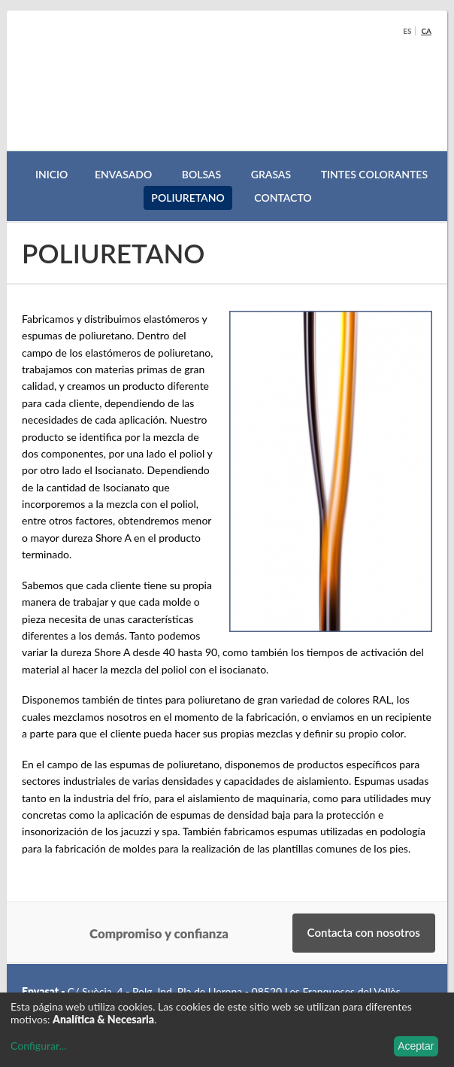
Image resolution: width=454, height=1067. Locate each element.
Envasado (123, 174)
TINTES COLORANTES (374, 174)
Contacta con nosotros (363, 932)
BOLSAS (201, 174)
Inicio (51, 174)
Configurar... (38, 1045)
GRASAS (271, 174)
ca (426, 30)
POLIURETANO (187, 197)
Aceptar (416, 1046)
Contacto (282, 197)
